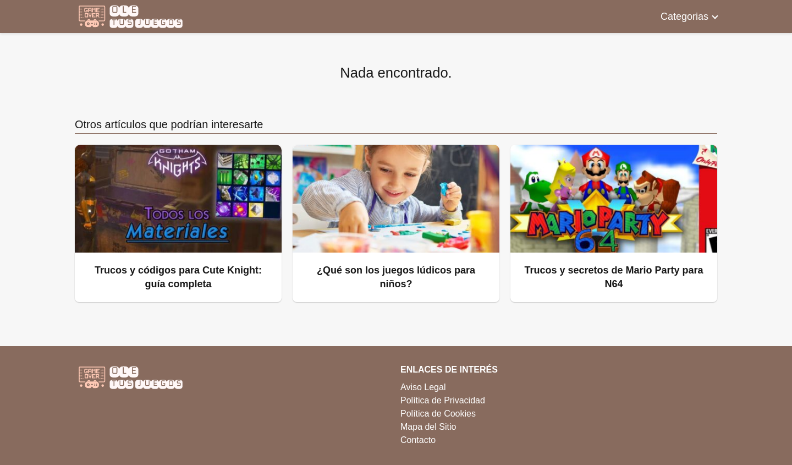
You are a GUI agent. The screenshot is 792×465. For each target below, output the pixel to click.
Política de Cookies (438, 413)
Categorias (684, 16)
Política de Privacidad (442, 400)
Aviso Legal (423, 387)
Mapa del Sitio (428, 426)
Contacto (418, 440)
